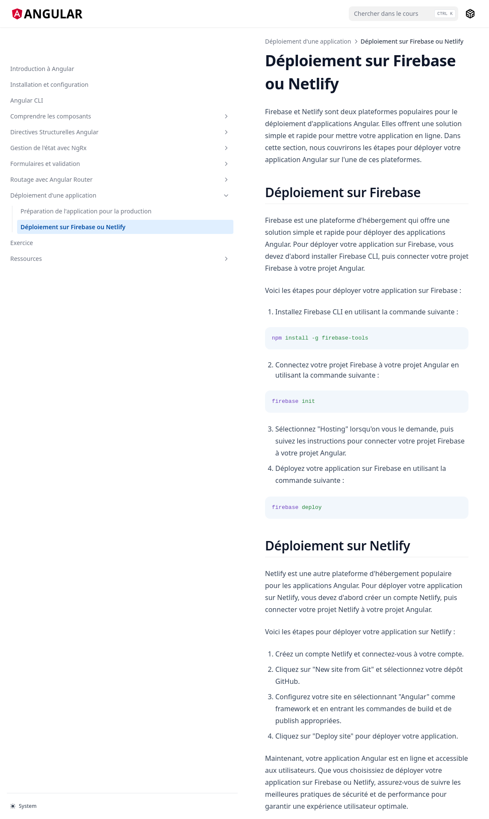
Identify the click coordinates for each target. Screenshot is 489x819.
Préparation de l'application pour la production (48, 238)
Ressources (52, 303)
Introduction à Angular (42, 41)
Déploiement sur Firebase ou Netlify (48, 266)
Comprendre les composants (52, 93)
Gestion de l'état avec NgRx (52, 142)
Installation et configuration (49, 57)
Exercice (21, 287)
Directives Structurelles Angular (52, 118)
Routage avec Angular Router (52, 183)
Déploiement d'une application (52, 208)
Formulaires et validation (52, 163)
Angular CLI (26, 73)
